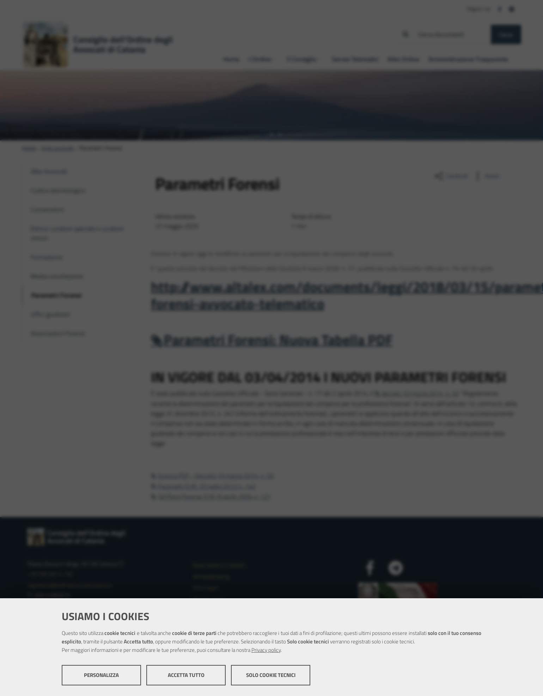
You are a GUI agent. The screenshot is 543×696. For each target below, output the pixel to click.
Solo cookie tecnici (270, 675)
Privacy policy (266, 650)
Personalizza (101, 675)
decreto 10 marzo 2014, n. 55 (420, 393)
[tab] (263, 134)
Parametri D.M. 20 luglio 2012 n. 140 (206, 486)
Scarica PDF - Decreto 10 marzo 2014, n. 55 (216, 475)
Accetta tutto (186, 675)
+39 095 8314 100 (50, 574)
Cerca (506, 34)
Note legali (205, 587)
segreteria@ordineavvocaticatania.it (70, 585)
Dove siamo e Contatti (219, 565)
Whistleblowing (211, 576)
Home (29, 148)
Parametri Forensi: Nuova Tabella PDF (278, 339)
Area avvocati (57, 148)
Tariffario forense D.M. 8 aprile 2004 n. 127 (214, 496)
